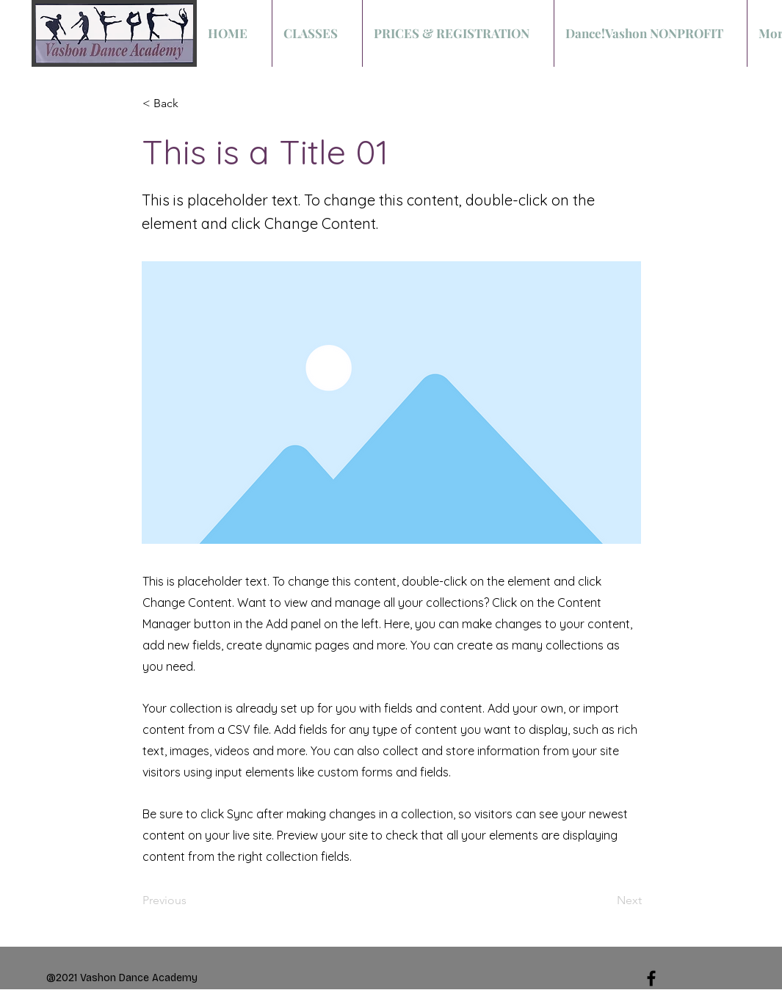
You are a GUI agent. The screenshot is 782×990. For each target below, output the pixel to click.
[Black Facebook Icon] (651, 978)
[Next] (605, 901)
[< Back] (190, 103)
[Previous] (190, 901)
